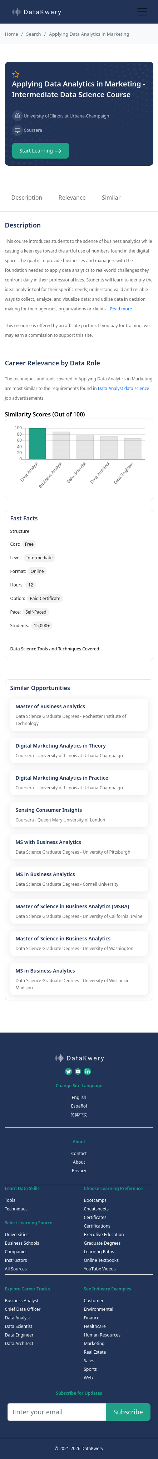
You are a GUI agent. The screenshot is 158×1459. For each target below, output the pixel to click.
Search (33, 34)
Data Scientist (19, 1326)
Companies (16, 1252)
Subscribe (128, 1412)
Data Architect (19, 1343)
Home (11, 34)
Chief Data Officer (23, 1309)
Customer (94, 1301)
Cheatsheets (96, 1209)
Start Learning (40, 151)
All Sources (16, 1269)
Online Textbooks (101, 1260)
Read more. (121, 309)
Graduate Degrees (102, 1243)
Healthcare (95, 1326)
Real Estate (95, 1352)
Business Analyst (22, 1301)
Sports (90, 1369)
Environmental (98, 1309)
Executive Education (104, 1234)
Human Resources (102, 1335)
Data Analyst (17, 1318)
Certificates (95, 1217)
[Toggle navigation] (142, 11)
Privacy (79, 1171)
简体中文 (79, 1114)
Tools (10, 1200)
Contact (79, 1153)
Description (27, 197)
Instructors (16, 1260)
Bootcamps (95, 1200)
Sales (89, 1361)
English (79, 1097)
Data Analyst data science (123, 388)
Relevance (72, 197)
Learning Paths (99, 1252)
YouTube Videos (100, 1269)
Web (88, 1378)
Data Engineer (19, 1335)
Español (79, 1106)
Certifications (97, 1226)
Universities (17, 1234)
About (79, 1162)
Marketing (94, 1343)
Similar (111, 197)
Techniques (16, 1209)
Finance (91, 1318)
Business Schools (22, 1243)
